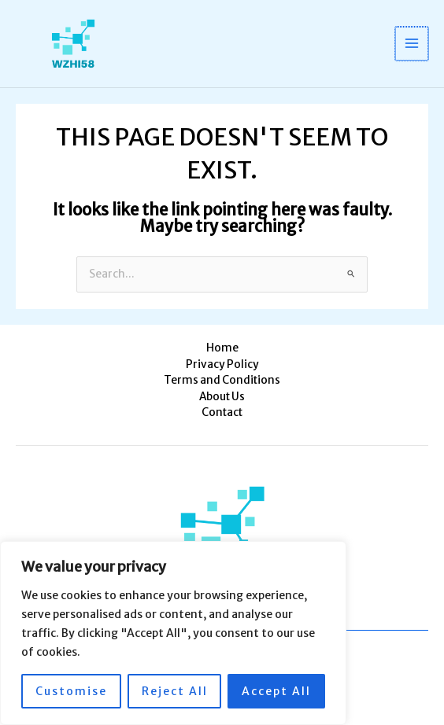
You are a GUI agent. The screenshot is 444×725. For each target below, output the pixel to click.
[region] (173, 633)
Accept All (276, 691)
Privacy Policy (222, 364)
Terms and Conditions (222, 380)
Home (222, 348)
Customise (71, 691)
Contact (222, 412)
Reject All (175, 691)
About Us (222, 396)
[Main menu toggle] (413, 44)
